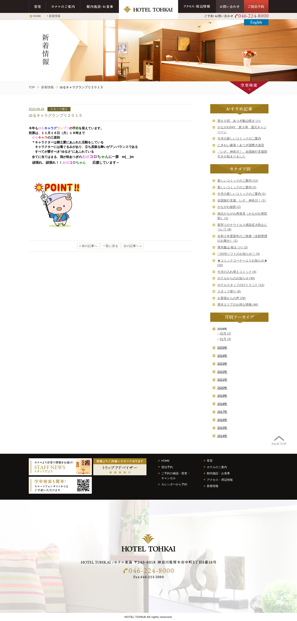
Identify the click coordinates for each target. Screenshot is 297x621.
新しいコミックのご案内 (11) (237, 180)
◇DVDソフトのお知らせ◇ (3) (238, 254)
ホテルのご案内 (63, 6)
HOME (37, 15)
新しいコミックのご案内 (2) (236, 187)
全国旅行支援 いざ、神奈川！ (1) (241, 200)
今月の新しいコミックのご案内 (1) (241, 194)
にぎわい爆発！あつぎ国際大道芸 (240, 145)
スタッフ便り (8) (229, 291)
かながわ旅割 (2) (229, 207)
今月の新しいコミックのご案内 (239, 138)
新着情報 (54, 15)
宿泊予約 (167, 467)
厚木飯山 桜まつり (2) (232, 247)
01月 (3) (225, 339)
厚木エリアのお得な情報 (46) (237, 304)
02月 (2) (225, 333)
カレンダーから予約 (174, 484)
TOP (32, 87)
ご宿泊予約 (256, 6)
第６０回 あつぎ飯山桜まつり (239, 121)
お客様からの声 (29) (231, 298)
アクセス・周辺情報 (197, 6)
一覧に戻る (110, 246)
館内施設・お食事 (99, 6)
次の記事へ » (132, 246)
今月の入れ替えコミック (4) (236, 272)
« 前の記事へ (88, 246)
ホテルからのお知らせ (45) (236, 278)
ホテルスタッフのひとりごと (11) (240, 285)
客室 (37, 6)
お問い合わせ (230, 6)
